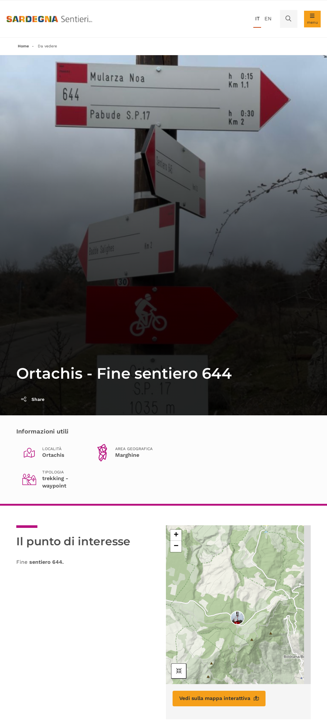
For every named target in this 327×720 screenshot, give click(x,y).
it (257, 18)
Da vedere (47, 46)
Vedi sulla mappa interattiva (219, 698)
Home (23, 46)
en (267, 18)
